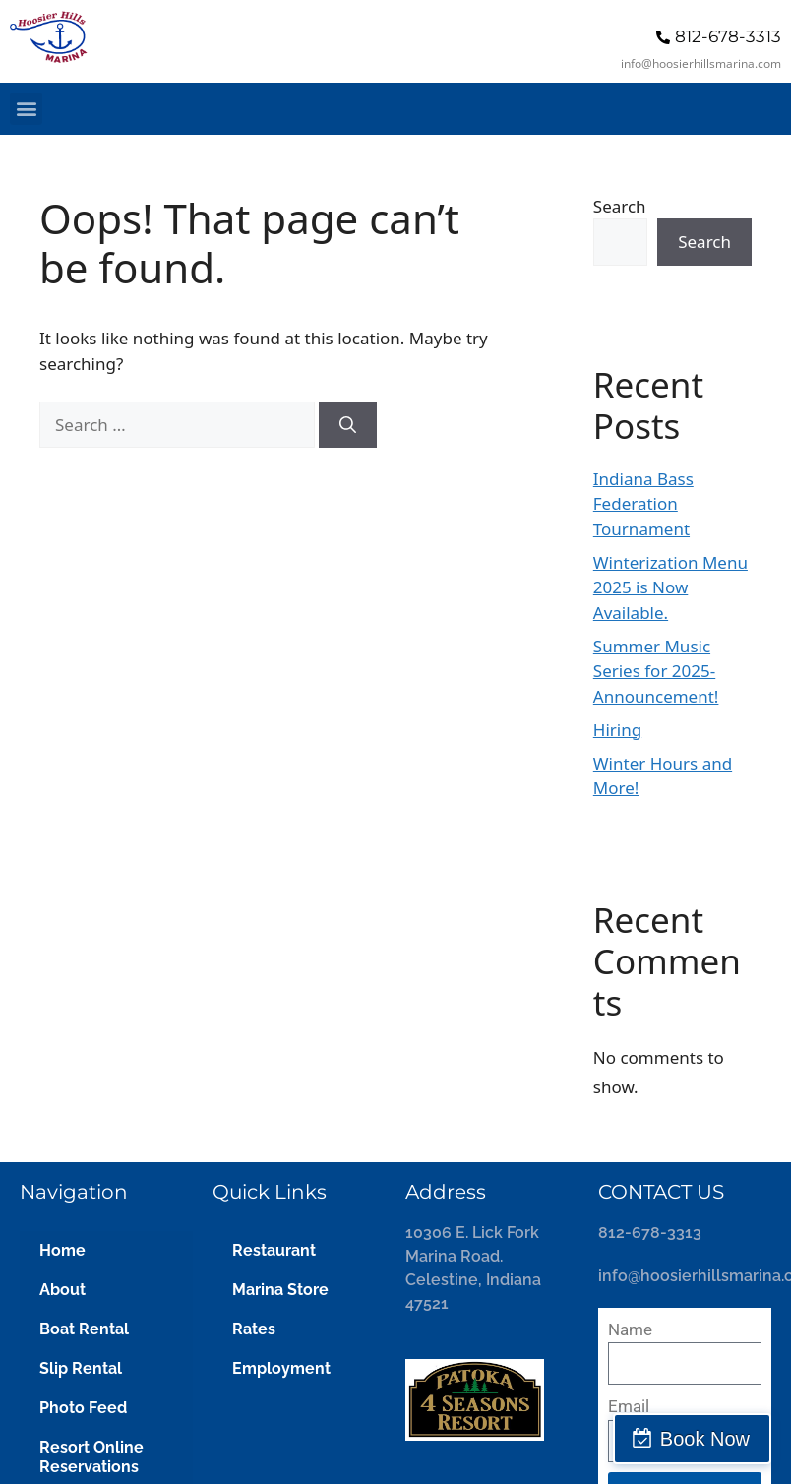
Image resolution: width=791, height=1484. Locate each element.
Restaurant (274, 1250)
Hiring (617, 729)
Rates (253, 1329)
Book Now (705, 1439)
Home (62, 1250)
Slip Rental (80, 1368)
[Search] (348, 425)
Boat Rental (84, 1329)
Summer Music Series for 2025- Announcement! (656, 671)
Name (630, 1329)
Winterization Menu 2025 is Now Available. (670, 587)
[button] (26, 109)
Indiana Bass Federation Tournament (643, 503)
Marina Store (280, 1289)
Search (619, 206)
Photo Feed (83, 1407)
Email (628, 1406)
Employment (281, 1368)
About (62, 1289)
